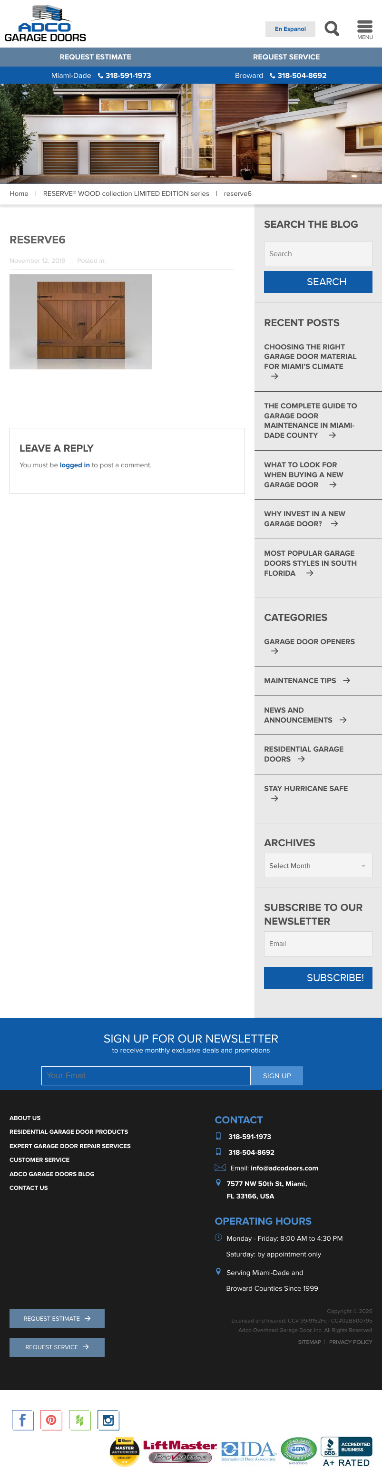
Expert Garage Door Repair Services (70, 1146)
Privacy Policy (350, 1342)
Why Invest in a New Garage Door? (304, 519)
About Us (25, 1118)
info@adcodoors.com (284, 1168)
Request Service (286, 57)
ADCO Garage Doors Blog (52, 1174)
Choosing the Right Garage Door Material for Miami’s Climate (310, 357)
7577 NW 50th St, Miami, (267, 1183)
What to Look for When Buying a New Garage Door (303, 475)
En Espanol (290, 29)
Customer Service (39, 1160)
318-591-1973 (101, 75)
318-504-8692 (281, 75)
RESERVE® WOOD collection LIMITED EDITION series (126, 194)
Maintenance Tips (300, 681)
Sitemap (309, 1342)
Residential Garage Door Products (69, 1132)
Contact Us (29, 1188)
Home (19, 194)
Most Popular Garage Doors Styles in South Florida (310, 563)
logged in (75, 465)
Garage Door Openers (309, 642)
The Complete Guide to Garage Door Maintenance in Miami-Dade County (310, 420)
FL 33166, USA (250, 1196)
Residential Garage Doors (303, 754)
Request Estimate (95, 57)
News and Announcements (298, 715)
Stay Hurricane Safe (306, 788)
